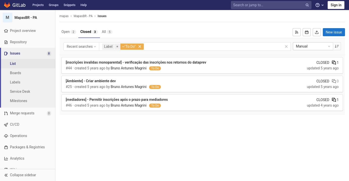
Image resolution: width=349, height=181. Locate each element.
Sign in (336, 5)
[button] (27, 175)
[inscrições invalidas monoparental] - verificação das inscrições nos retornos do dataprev (136, 62)
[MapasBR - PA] (27, 17)
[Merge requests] (27, 113)
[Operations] (27, 136)
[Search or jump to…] (271, 5)
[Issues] (28, 53)
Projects (38, 5)
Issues (102, 16)
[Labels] (27, 82)
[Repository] (27, 42)
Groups (54, 5)
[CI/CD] (27, 124)
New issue (334, 32)
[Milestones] (27, 101)
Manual (313, 46)
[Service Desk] (27, 91)
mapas (64, 16)
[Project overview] (27, 30)
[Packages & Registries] (27, 147)
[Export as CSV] (317, 32)
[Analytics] (27, 158)
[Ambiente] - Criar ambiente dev (91, 81)
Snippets (69, 5)
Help (84, 5)
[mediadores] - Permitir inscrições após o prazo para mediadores (117, 100)
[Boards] (27, 73)
